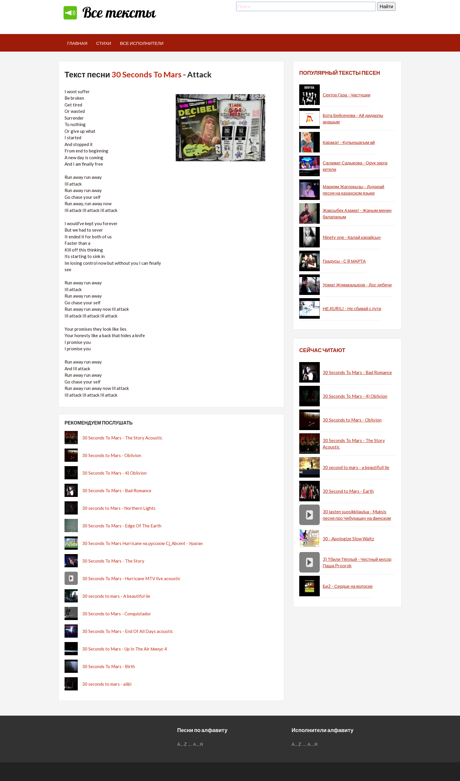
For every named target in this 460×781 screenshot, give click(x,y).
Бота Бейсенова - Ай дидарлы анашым (353, 119)
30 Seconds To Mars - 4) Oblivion (114, 473)
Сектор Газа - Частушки (346, 94)
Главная (77, 43)
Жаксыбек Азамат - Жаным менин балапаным (357, 214)
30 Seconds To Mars (146, 74)
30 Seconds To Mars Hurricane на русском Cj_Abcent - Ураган (142, 543)
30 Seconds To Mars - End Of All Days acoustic (127, 631)
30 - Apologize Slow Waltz (348, 538)
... (190, 744)
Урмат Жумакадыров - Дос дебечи (357, 284)
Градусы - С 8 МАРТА (344, 261)
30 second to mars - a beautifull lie (356, 467)
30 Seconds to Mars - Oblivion (111, 455)
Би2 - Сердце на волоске (348, 586)
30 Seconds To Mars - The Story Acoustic (122, 437)
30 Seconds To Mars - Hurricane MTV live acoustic (131, 578)
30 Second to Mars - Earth (348, 491)
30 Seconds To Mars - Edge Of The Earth (121, 525)
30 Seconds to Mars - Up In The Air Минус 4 (124, 648)
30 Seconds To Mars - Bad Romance (116, 490)
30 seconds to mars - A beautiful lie (116, 596)
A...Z (182, 744)
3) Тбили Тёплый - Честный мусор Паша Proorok (357, 562)
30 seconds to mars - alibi (106, 684)
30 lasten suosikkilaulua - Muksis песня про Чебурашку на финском (357, 515)
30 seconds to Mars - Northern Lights (118, 508)
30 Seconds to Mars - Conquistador (116, 613)
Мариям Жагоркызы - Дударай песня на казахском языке (353, 190)
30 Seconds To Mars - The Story (113, 560)
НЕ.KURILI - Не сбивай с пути (352, 308)
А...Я (198, 744)
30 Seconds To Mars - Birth (108, 666)
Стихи (103, 43)
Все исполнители (142, 43)
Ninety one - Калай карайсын (351, 237)
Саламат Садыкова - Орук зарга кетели (355, 166)
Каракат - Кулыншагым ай (349, 142)
